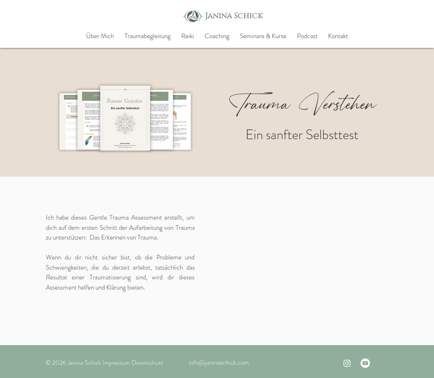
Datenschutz (147, 362)
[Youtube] (365, 363)
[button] (263, 36)
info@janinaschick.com (219, 362)
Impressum (116, 362)
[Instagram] (347, 363)
